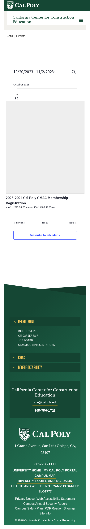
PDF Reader (53, 508)
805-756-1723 (45, 410)
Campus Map (45, 475)
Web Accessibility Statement (55, 498)
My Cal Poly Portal (60, 470)
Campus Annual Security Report (45, 503)
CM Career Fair (28, 336)
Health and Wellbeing (30, 486)
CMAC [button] (21, 357)
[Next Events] (73, 223)
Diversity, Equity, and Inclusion (45, 481)
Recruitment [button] (26, 321)
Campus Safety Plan (29, 508)
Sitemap (69, 508)
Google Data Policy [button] (30, 367)
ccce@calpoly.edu (45, 402)
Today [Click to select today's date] (45, 222)
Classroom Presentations (36, 345)
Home (10, 36)
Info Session (27, 331)
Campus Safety (66, 486)
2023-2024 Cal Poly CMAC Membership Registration (37, 200)
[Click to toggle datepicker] (34, 72)
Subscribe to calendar (44, 235)
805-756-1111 (45, 464)
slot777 (45, 491)
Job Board (25, 340)
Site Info (45, 513)
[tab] (45, 321)
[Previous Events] (18, 223)
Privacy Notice (25, 498)
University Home (27, 470)
